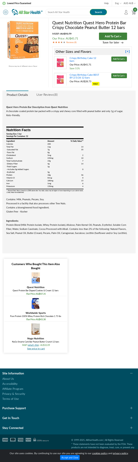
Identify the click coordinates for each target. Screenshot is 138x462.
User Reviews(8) (47, 94)
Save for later (111, 42)
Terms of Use (10, 398)
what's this (33, 345)
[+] (127, 51)
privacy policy (120, 453)
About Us (8, 378)
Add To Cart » (113, 36)
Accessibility (9, 383)
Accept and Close (70, 457)
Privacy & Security (13, 393)
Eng (117, 3)
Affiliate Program (12, 388)
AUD (128, 3)
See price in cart (36, 348)
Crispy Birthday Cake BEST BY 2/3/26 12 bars (84, 76)
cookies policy (100, 453)
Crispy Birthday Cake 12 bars (83, 59)
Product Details (17, 95)
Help (106, 3)
